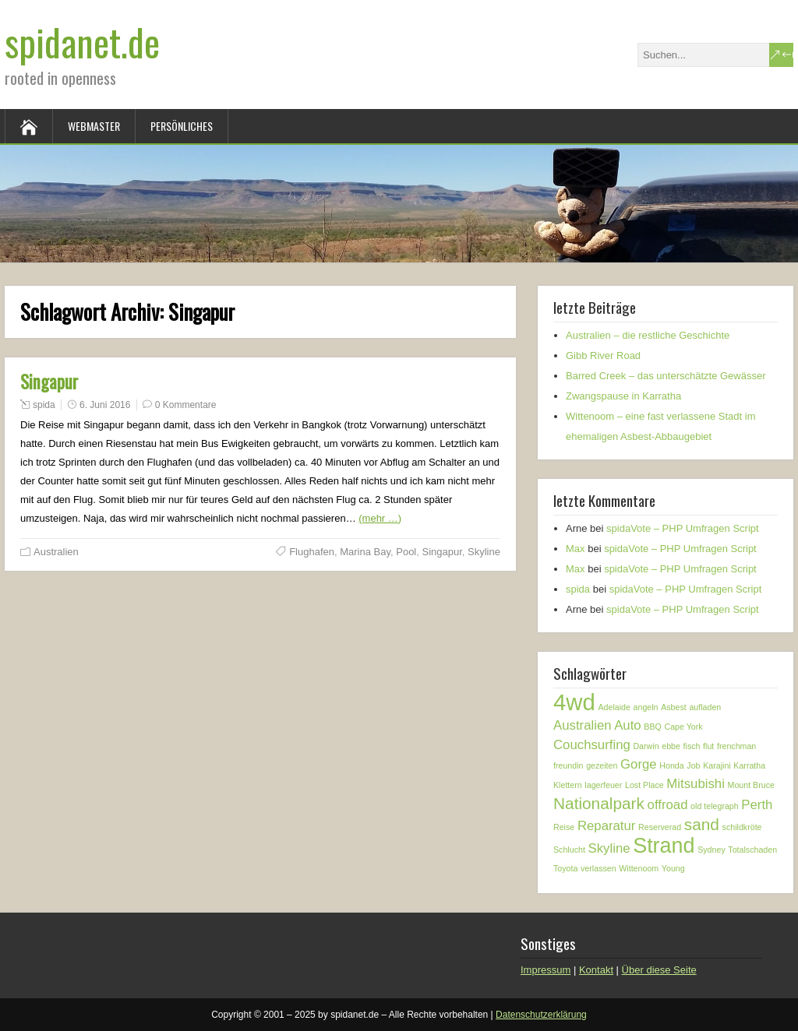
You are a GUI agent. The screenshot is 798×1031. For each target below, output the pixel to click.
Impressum (545, 970)
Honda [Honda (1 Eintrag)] (671, 765)
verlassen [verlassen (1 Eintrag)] (598, 868)
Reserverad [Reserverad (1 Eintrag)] (659, 827)
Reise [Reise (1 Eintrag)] (563, 827)
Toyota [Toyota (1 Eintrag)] (565, 868)
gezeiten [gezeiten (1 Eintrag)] (601, 765)
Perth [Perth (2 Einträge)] (756, 804)
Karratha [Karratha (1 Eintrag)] (749, 765)
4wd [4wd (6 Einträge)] (574, 702)
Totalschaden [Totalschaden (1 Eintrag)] (752, 849)
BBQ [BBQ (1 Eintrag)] (653, 726)
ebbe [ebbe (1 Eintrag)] (671, 746)
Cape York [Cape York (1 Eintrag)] (683, 726)
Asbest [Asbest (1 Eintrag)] (674, 707)
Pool (406, 552)
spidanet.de (82, 41)
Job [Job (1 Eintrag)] (693, 765)
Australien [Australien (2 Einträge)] (582, 725)
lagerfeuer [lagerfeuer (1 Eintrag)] (603, 785)
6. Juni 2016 (104, 404)
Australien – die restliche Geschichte (647, 335)
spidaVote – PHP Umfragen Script (682, 528)
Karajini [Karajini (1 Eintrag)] (717, 765)
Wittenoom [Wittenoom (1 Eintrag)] (639, 868)
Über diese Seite (659, 970)
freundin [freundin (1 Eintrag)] (568, 765)
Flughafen (311, 552)
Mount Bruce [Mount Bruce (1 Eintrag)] (751, 785)
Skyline (484, 552)
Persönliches (181, 126)
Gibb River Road (603, 355)
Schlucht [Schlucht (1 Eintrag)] (569, 849)
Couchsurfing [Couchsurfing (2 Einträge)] (591, 744)
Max (575, 548)
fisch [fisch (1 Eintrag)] (692, 746)
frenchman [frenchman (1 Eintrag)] (736, 746)
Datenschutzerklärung (541, 1014)
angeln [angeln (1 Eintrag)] (646, 707)
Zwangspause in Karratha (623, 396)
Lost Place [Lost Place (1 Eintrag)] (644, 785)
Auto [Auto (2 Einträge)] (627, 725)
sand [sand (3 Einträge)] (701, 824)
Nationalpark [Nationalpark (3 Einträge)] (598, 803)
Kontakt (596, 970)
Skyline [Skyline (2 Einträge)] (609, 848)
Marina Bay (365, 552)
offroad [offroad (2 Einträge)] (668, 804)
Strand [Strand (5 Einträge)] (663, 845)
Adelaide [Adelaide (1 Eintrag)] (614, 707)
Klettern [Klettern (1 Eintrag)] (567, 785)
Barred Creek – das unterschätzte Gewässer (666, 376)
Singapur (49, 381)
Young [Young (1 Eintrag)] (673, 868)
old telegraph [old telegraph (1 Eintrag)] (714, 806)
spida (44, 404)
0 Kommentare (186, 404)
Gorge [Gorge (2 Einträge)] (638, 764)
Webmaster (94, 126)
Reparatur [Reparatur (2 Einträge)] (606, 825)
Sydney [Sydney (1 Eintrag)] (711, 849)
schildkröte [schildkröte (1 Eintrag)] (742, 827)
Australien (56, 552)
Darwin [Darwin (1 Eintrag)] (646, 746)
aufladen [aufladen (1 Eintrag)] (705, 707)
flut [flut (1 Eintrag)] (708, 746)
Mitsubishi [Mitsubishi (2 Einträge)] (695, 783)
